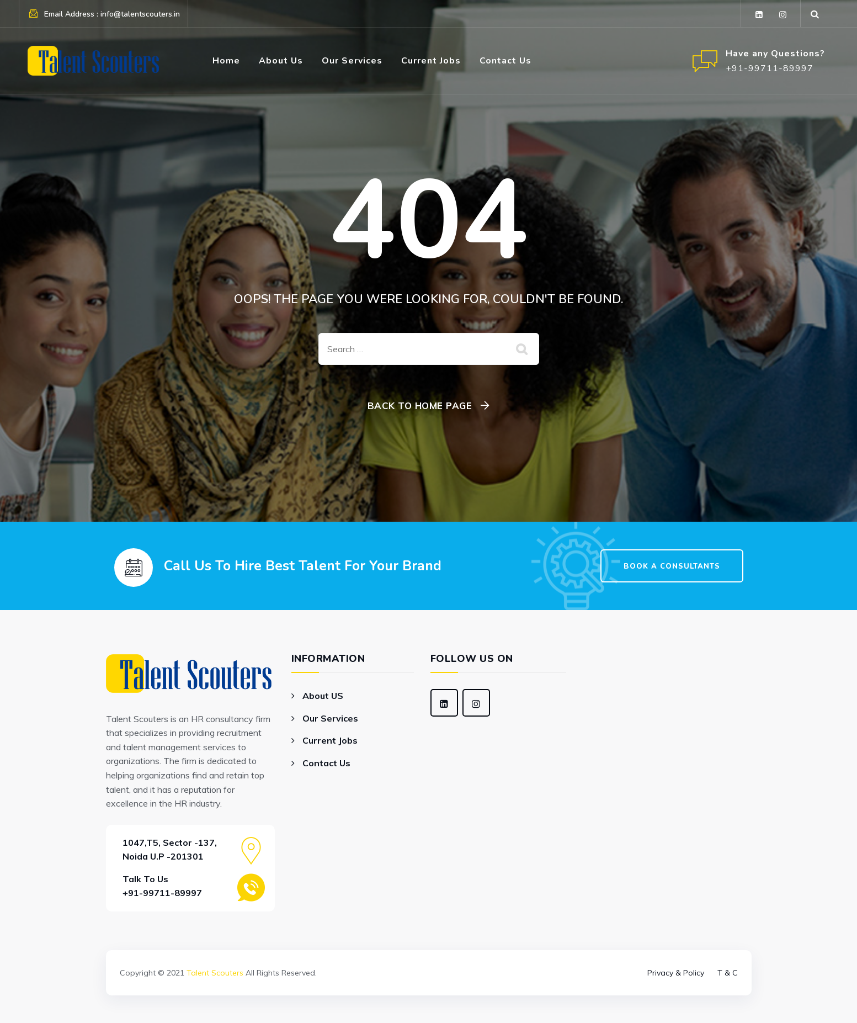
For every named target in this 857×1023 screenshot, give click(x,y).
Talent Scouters (215, 973)
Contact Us (505, 61)
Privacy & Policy (675, 973)
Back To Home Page (420, 405)
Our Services (352, 61)
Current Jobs (431, 61)
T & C (727, 973)
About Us (281, 61)
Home (226, 61)
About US (322, 695)
